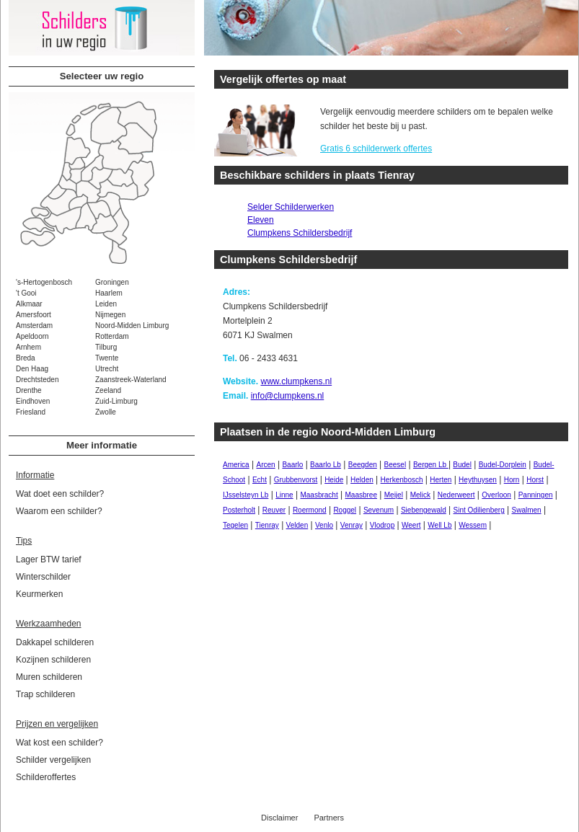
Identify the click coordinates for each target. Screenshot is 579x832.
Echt (259, 480)
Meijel (393, 495)
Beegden (362, 465)
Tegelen (235, 525)
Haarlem (109, 293)
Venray (351, 525)
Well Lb (439, 525)
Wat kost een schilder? (59, 743)
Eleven (260, 220)
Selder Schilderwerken (290, 207)
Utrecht (106, 369)
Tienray (267, 525)
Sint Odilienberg (479, 510)
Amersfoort (33, 315)
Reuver (274, 510)
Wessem (473, 525)
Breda (25, 358)
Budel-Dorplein (502, 465)
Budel (462, 465)
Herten (440, 480)
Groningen (112, 282)
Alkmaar (29, 304)
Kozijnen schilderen (53, 660)
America (236, 465)
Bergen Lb (430, 465)
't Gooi (26, 293)
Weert (411, 525)
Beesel (395, 465)
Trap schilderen (45, 694)
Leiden (106, 304)
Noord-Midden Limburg (132, 325)
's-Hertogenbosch (44, 282)
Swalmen (527, 510)
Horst (535, 480)
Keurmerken (39, 594)
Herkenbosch (402, 480)
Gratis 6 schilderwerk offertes (376, 148)
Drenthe (29, 390)
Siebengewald (423, 510)
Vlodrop (382, 525)
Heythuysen (478, 480)
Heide (333, 480)
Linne (284, 495)
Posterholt (239, 510)
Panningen (535, 495)
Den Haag (32, 369)
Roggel (344, 510)
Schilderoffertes (46, 777)
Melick (420, 495)
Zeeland (108, 390)
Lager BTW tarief (48, 559)
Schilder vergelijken (53, 760)
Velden (297, 525)
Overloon (496, 495)
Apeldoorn (32, 336)
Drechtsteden (37, 380)
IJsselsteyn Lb (245, 495)
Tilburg (106, 347)
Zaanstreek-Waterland (131, 380)
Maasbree (360, 495)
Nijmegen (110, 315)
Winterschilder (43, 577)
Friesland (30, 412)
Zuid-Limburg (116, 401)
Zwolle (105, 412)
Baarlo (292, 465)
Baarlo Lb (325, 465)
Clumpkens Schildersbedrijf (299, 233)
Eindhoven (33, 401)
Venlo (324, 525)
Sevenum (378, 510)
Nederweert (456, 495)
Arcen (265, 465)
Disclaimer (279, 817)
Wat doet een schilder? (60, 494)
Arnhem (28, 347)
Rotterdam (112, 336)
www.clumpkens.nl (296, 381)
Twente (106, 358)
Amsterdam (34, 325)
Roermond (310, 510)
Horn (512, 480)
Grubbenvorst (296, 480)
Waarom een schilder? (59, 511)
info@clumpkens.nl (287, 396)
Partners (329, 817)
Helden (362, 480)
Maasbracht (318, 495)
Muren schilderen (49, 677)
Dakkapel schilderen (55, 642)
